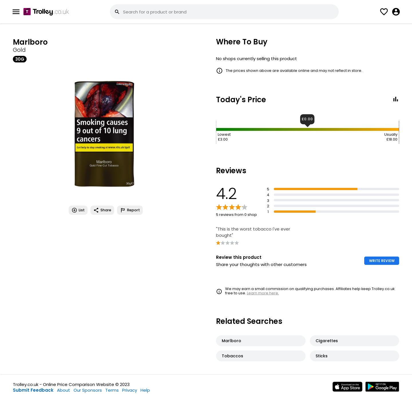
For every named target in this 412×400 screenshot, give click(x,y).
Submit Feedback (33, 390)
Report (130, 210)
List (78, 210)
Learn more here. (263, 293)
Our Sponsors (88, 390)
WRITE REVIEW (382, 260)
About (63, 390)
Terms (112, 390)
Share (102, 210)
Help (145, 390)
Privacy (129, 390)
